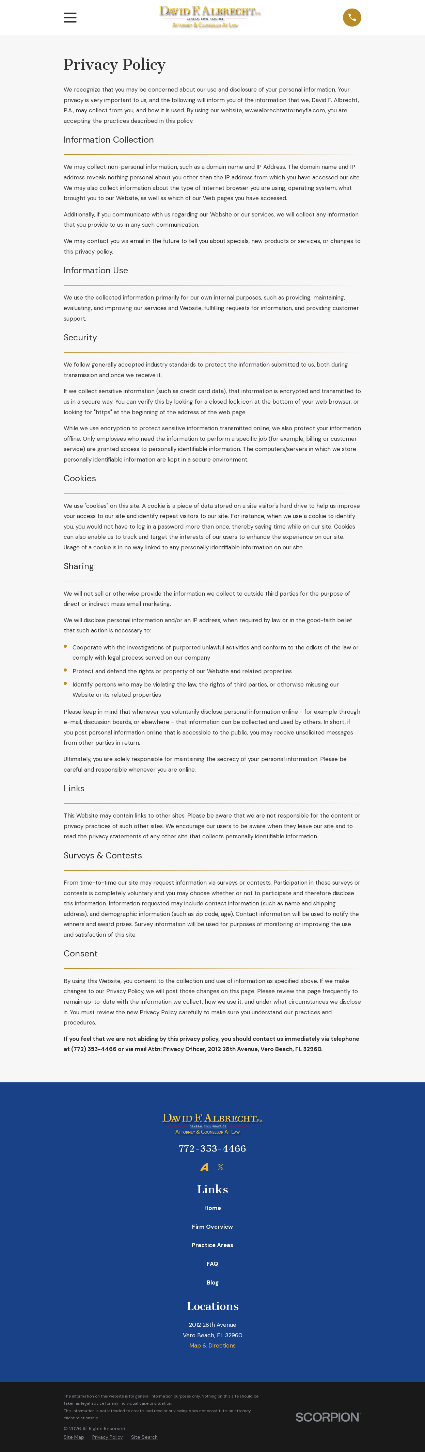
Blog (213, 1282)
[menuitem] (74, 1437)
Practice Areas (212, 1245)
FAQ (212, 1264)
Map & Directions (212, 1345)
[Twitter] (221, 1167)
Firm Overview (212, 1226)
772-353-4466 (212, 1148)
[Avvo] (204, 1167)
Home (212, 1208)
